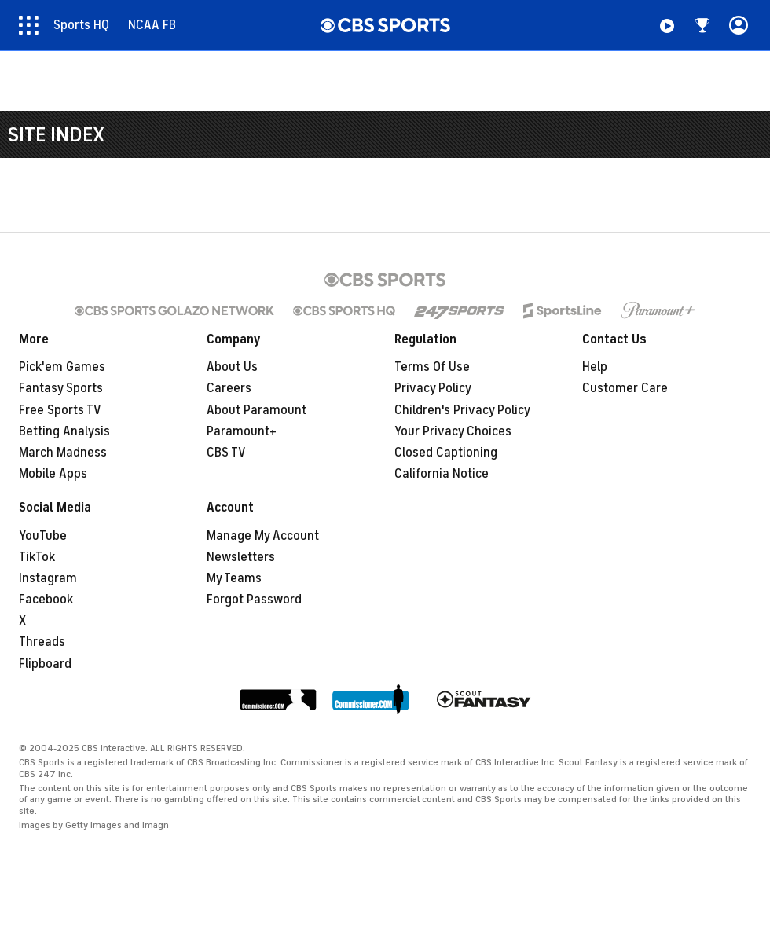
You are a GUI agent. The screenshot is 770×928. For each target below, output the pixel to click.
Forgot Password (254, 599)
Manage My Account (263, 536)
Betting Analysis (64, 431)
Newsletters (241, 557)
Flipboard (45, 664)
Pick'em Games (62, 367)
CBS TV (226, 452)
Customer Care (625, 388)
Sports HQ (81, 25)
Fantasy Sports (61, 388)
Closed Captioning (445, 452)
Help (594, 367)
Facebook (46, 599)
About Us (232, 367)
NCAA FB (152, 25)
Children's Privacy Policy (462, 410)
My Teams (234, 578)
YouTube (43, 536)
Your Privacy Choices (453, 431)
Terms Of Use (432, 367)
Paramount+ (242, 431)
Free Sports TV (60, 410)
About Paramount (256, 410)
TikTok (37, 557)
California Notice (441, 474)
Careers (229, 388)
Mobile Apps (53, 474)
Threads (42, 642)
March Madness (63, 452)
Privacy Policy (432, 388)
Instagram (48, 578)
